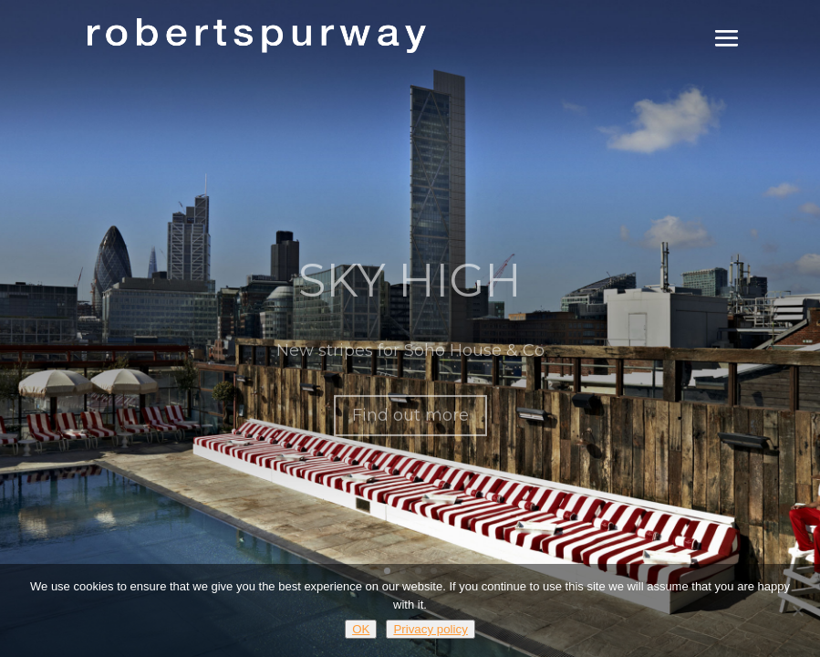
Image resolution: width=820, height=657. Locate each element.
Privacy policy (430, 629)
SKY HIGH (410, 291)
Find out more (410, 427)
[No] (797, 610)
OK (360, 629)
